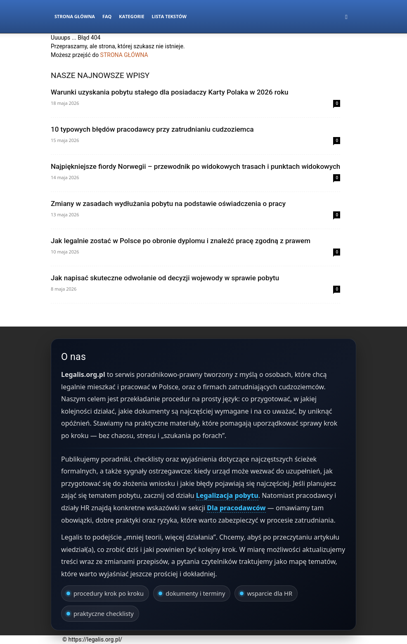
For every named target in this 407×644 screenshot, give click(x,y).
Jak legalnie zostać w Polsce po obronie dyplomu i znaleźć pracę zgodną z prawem (180, 241)
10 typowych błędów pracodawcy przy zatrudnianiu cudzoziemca (152, 129)
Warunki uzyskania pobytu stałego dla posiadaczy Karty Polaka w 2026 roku (170, 92)
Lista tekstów (169, 16)
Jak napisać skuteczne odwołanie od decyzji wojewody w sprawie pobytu (165, 278)
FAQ (106, 16)
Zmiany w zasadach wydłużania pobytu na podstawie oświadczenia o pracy (168, 203)
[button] (346, 17)
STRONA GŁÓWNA (124, 55)
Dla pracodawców (236, 507)
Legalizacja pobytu (227, 495)
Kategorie (131, 16)
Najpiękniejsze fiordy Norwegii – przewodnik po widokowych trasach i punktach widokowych (195, 166)
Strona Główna (74, 16)
